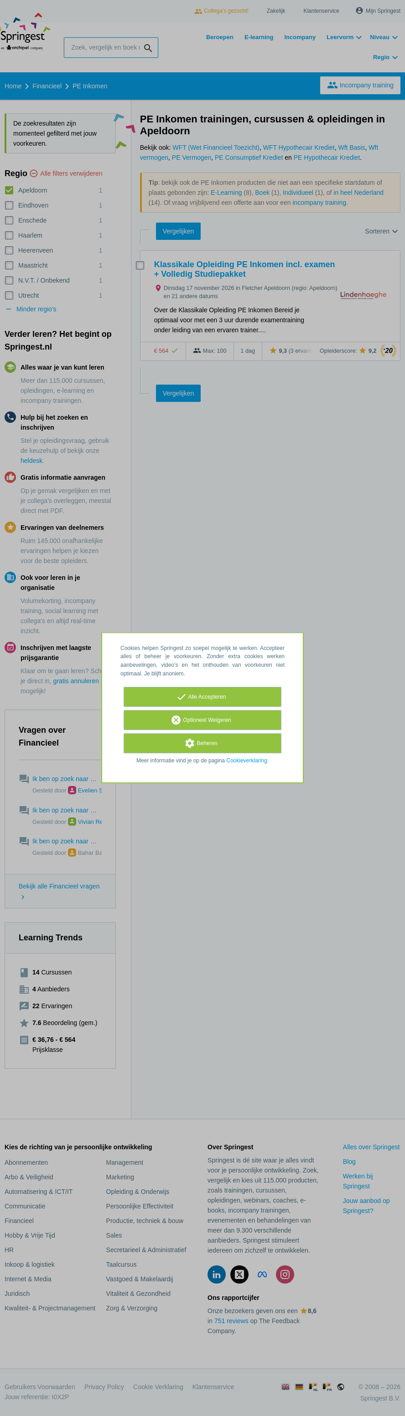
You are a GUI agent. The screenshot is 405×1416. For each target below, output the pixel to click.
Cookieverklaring (246, 760)
